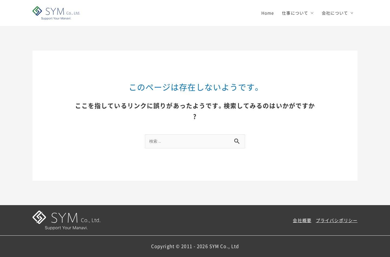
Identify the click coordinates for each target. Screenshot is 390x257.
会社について (335, 13)
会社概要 (302, 220)
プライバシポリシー (337, 220)
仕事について (295, 13)
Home (267, 13)
